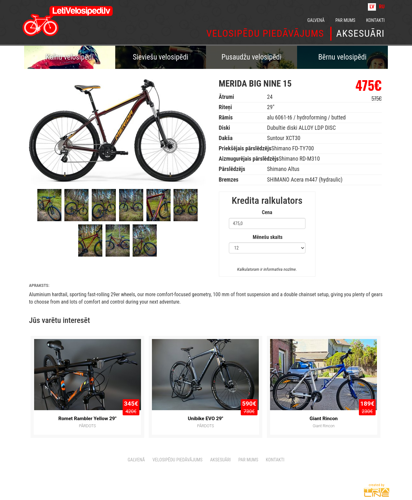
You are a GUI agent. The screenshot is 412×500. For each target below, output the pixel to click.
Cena (267, 212)
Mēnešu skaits (268, 237)
